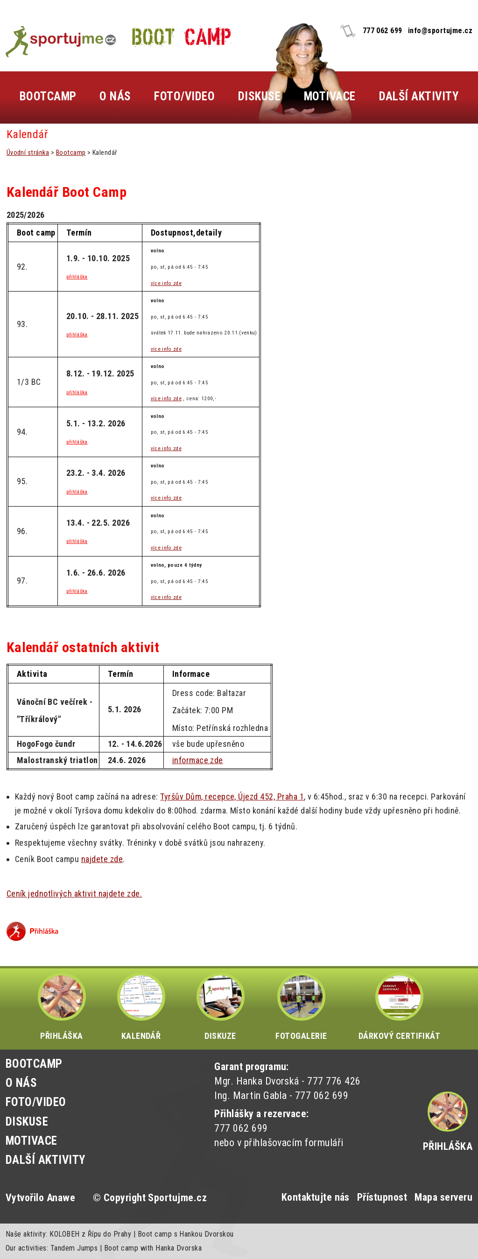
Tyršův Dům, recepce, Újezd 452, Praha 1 (232, 796)
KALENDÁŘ (141, 1007)
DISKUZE (221, 1007)
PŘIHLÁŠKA (62, 1007)
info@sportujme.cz (440, 30)
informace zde (197, 760)
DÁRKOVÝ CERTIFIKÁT (399, 1007)
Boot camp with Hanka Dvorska (153, 1248)
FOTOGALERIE (301, 1007)
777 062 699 (382, 30)
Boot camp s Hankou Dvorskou (186, 1234)
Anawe (61, 1197)
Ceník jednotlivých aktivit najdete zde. (74, 893)
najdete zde (102, 859)
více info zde (166, 283)
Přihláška (447, 1146)
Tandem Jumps (74, 1248)
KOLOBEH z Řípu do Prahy (90, 1234)
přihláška (77, 277)
